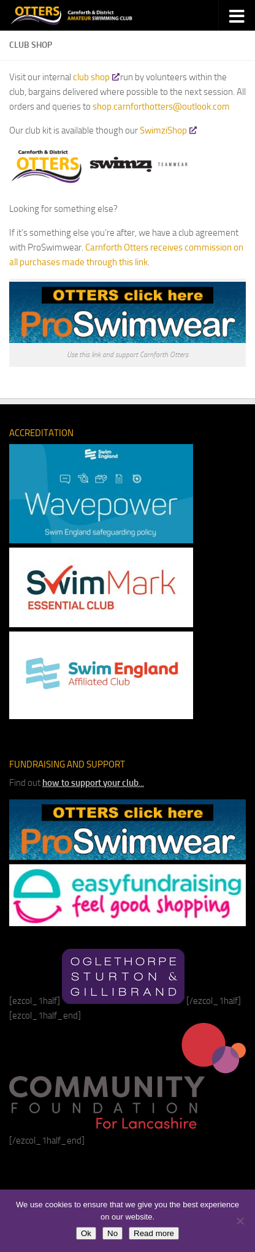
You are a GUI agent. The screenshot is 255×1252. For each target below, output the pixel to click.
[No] (240, 1221)
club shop (95, 77)
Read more (154, 1233)
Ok (86, 1233)
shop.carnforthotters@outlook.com (161, 106)
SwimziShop (168, 130)
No (112, 1233)
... (93, 782)
